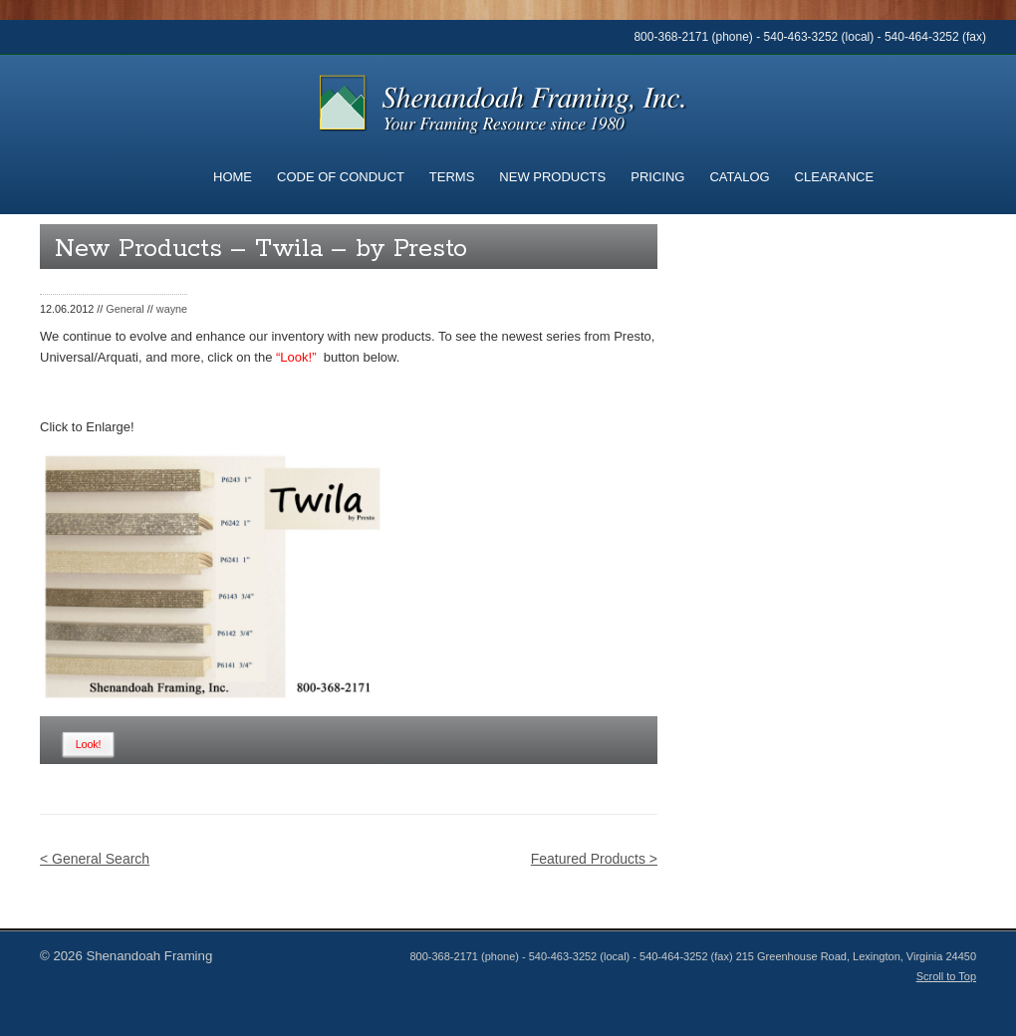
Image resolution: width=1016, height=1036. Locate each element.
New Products (552, 176)
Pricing (657, 176)
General (125, 309)
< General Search (94, 859)
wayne (171, 309)
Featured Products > (594, 859)
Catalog (739, 176)
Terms (452, 176)
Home (232, 176)
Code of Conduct (340, 176)
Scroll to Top (946, 976)
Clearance (834, 176)
